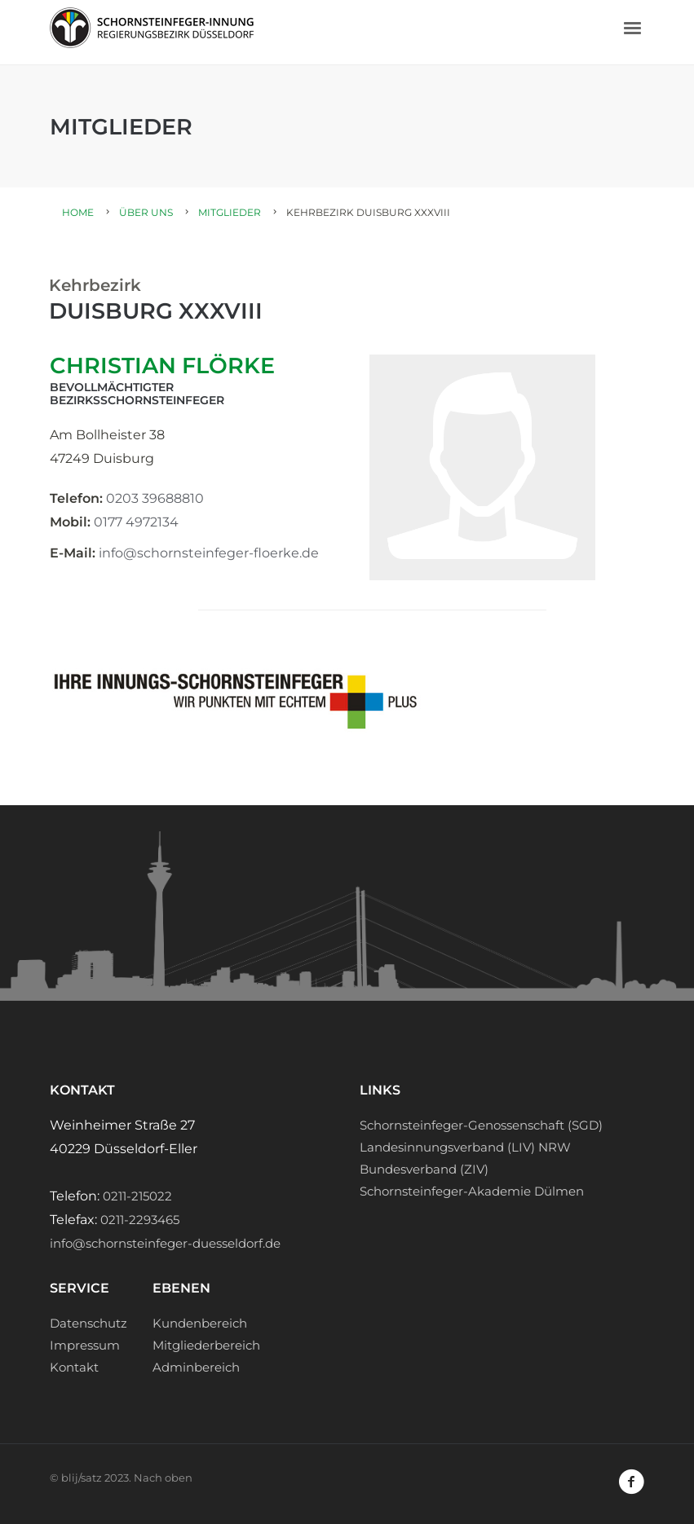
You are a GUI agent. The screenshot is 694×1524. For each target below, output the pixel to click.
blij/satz (81, 1477)
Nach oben (163, 1477)
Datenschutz (88, 1323)
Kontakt (74, 1367)
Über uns (146, 212)
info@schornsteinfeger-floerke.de (209, 553)
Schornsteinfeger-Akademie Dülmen (472, 1191)
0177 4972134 (136, 522)
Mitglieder (229, 212)
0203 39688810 (155, 498)
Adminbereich (196, 1367)
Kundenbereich (200, 1323)
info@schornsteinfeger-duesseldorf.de (165, 1243)
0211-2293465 (139, 1219)
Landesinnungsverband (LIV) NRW (465, 1147)
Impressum (85, 1345)
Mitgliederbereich (206, 1345)
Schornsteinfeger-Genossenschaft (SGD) (481, 1125)
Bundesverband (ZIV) (424, 1169)
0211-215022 (137, 1196)
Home (78, 212)
